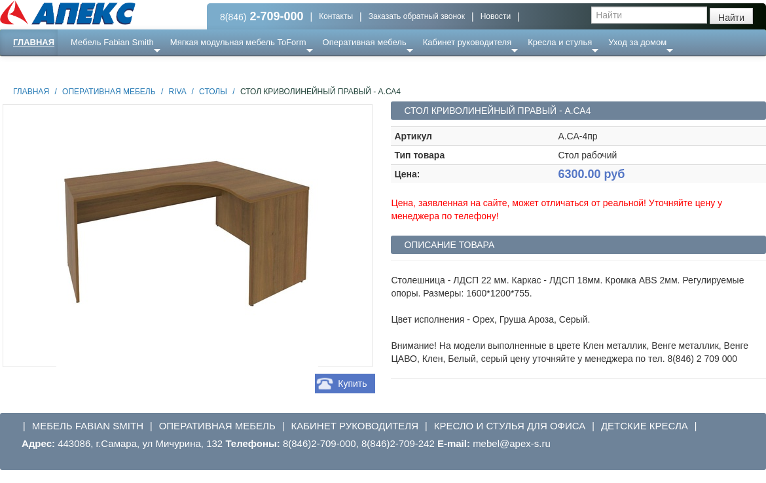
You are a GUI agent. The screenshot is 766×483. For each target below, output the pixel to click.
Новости (496, 16)
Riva (177, 91)
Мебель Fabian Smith (112, 42)
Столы (213, 91)
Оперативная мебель (365, 42)
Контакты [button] (336, 16)
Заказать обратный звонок (417, 16)
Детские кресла (644, 425)
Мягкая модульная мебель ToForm (238, 42)
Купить (352, 383)
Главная (33, 42)
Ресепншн (142, 68)
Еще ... (92, 68)
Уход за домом (637, 42)
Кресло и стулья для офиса (510, 425)
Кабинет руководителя (467, 42)
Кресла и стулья (560, 42)
